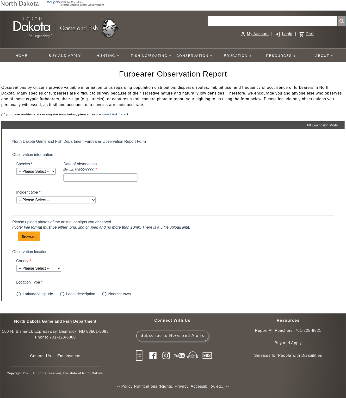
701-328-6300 (62, 337)
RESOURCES (281, 56)
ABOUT (324, 56)
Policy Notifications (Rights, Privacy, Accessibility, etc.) (173, 386)
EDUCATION (238, 56)
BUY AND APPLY (65, 56)
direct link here (114, 114)
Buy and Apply (288, 343)
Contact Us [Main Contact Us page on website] (40, 356)
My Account (258, 34)
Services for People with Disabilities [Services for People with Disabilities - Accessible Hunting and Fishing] (288, 355)
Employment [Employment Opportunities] (68, 356)
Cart (310, 34)
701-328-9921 (308, 330)
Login (287, 34)
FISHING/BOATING (151, 56)
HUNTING (108, 56)
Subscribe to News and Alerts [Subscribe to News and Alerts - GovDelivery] (172, 335)
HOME (22, 56)
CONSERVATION (194, 56)
